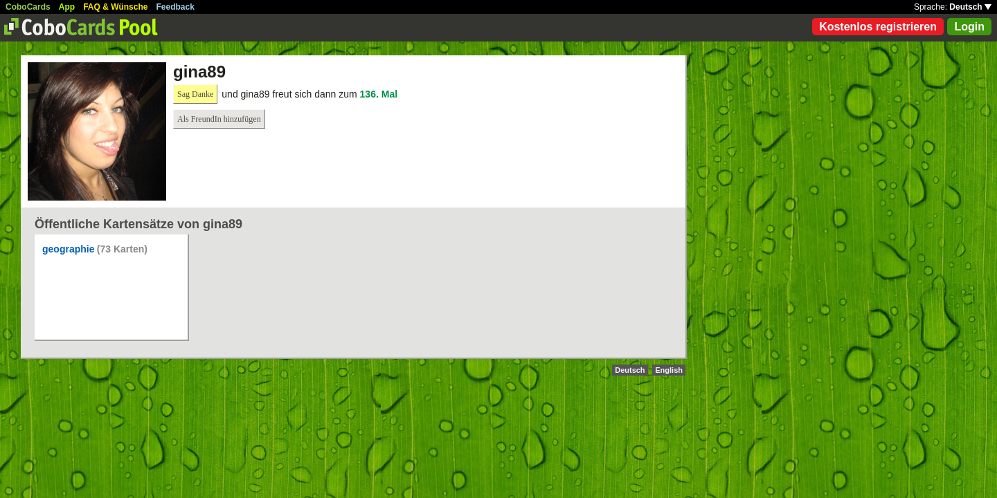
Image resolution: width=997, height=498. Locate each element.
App (67, 7)
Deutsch (970, 7)
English (669, 370)
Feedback (175, 7)
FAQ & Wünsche (115, 7)
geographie (68, 249)
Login (969, 27)
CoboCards (28, 7)
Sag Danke (195, 94)
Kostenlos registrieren (878, 27)
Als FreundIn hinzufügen (219, 119)
